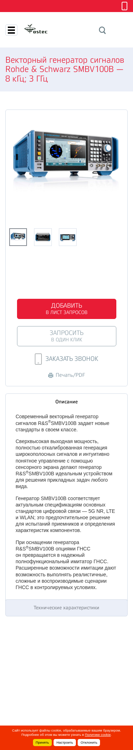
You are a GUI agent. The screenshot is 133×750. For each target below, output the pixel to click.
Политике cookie (98, 735)
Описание (66, 401)
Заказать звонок (66, 359)
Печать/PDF (66, 375)
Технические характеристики (66, 607)
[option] (66, 163)
